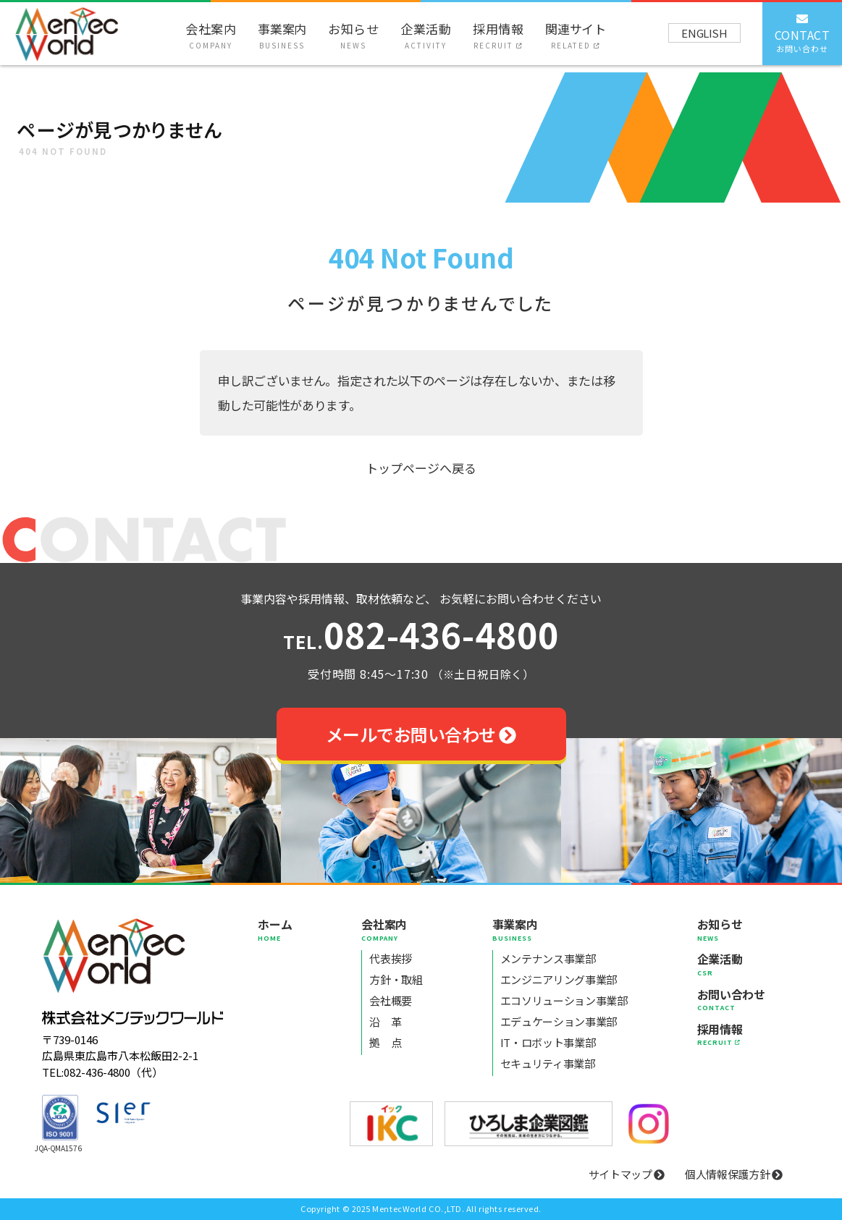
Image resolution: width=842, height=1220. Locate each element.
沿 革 (385, 1021)
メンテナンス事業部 (548, 958)
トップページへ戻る (421, 468)
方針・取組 (395, 979)
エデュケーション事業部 (558, 1021)
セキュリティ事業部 (547, 1063)
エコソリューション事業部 (564, 1000)
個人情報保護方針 (734, 1174)
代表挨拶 (390, 958)
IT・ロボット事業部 (548, 1042)
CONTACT (802, 32)
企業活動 (425, 35)
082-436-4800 (421, 637)
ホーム (275, 929)
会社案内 (210, 35)
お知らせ (353, 35)
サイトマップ (627, 1174)
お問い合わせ (731, 999)
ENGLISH (704, 33)
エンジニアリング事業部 (558, 979)
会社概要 (390, 1000)
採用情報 (498, 35)
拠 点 (385, 1042)
